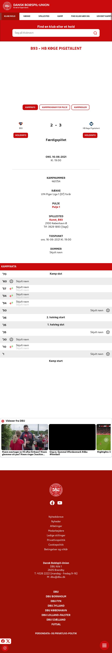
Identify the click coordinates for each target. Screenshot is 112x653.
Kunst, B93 (56, 220)
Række (56, 191)
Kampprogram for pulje (54, 107)
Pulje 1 (56, 207)
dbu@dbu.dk (57, 577)
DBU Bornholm (56, 596)
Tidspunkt (56, 236)
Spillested (56, 216)
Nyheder (56, 521)
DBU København (56, 610)
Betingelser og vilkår (56, 549)
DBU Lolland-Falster (56, 615)
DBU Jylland (56, 606)
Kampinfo (30, 107)
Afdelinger (56, 526)
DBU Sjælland (56, 620)
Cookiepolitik (56, 545)
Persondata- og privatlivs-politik (56, 634)
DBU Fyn (56, 601)
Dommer (56, 249)
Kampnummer (56, 178)
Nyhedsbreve (56, 517)
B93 (20, 128)
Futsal (56, 624)
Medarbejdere (56, 531)
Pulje (56, 203)
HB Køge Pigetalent (91, 128)
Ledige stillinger (56, 535)
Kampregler (80, 107)
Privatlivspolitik (56, 540)
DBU (56, 592)
